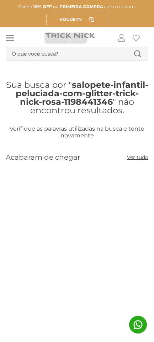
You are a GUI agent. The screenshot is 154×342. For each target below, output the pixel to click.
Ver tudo (137, 157)
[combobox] (77, 54)
